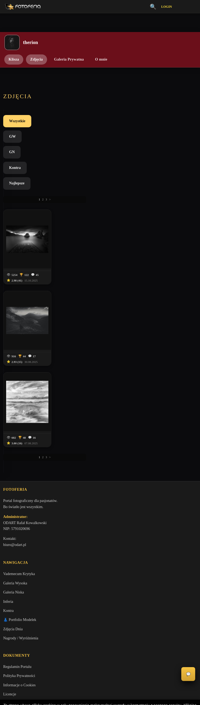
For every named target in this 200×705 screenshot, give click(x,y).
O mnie (101, 59)
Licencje (9, 471)
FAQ (6, 481)
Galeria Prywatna (69, 59)
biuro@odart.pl (14, 320)
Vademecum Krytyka (19, 350)
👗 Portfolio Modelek (19, 396)
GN (65, 121)
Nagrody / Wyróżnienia (20, 415)
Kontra (88, 121)
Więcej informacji (100, 696)
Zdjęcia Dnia (13, 405)
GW (43, 121)
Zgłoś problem (14, 499)
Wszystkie (17, 121)
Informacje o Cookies (19, 462)
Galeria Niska (13, 369)
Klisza (14, 59)
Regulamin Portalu (17, 444)
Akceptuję (100, 682)
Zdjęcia (36, 59)
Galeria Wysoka (15, 360)
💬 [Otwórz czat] (188, 674)
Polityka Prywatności (19, 453)
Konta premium (15, 490)
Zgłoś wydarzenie (16, 508)
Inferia (8, 378)
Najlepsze (117, 121)
